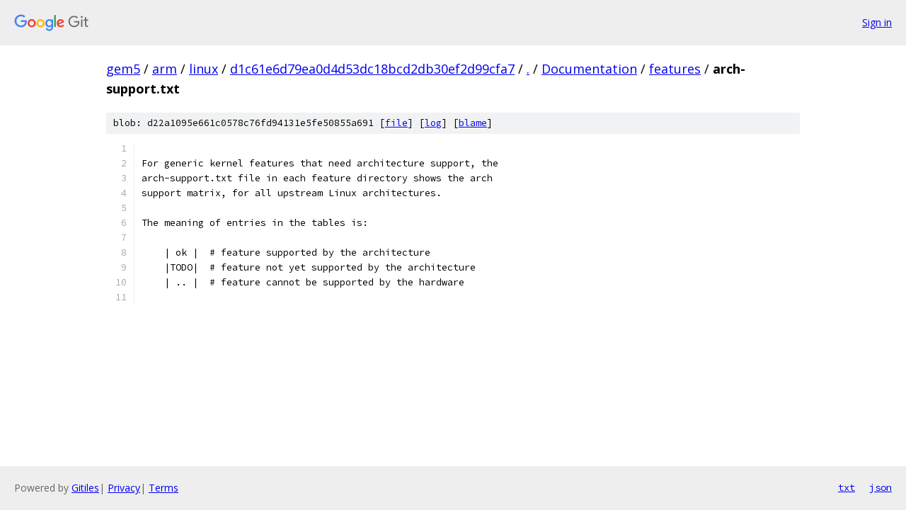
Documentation (589, 68)
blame (473, 123)
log (433, 123)
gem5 (123, 68)
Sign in (877, 22)
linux (203, 68)
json (880, 487)
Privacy (124, 487)
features (675, 68)
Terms (163, 487)
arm (164, 68)
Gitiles (85, 487)
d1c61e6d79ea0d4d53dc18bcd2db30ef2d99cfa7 (372, 68)
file (396, 123)
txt (846, 487)
